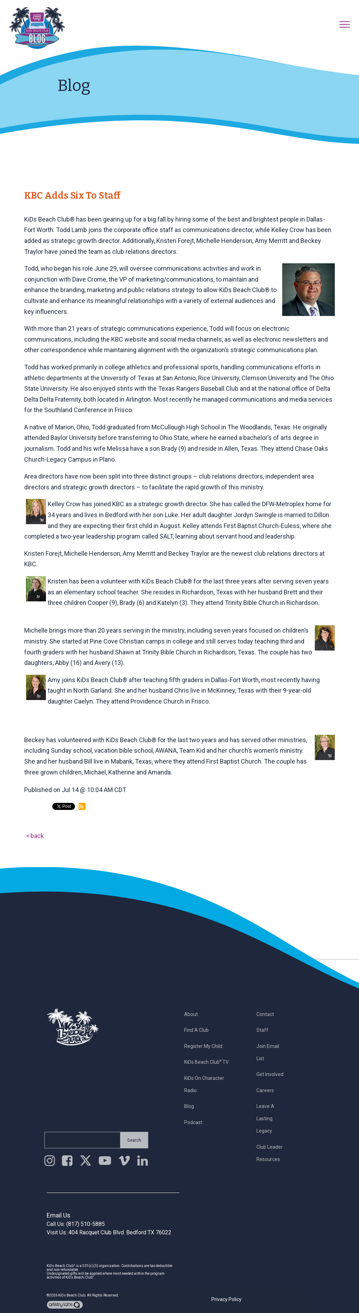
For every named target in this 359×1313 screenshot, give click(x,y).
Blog (193, 1106)
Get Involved (273, 1074)
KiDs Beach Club (71, 1295)
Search (130, 1140)
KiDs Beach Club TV (210, 1062)
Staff (266, 1030)
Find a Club (200, 1030)
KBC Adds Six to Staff (72, 195)
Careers (269, 1090)
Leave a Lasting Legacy (269, 1118)
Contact (269, 1014)
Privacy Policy (226, 1299)
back (37, 835)
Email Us (58, 1215)
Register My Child (207, 1046)
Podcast (197, 1122)
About (195, 1014)
